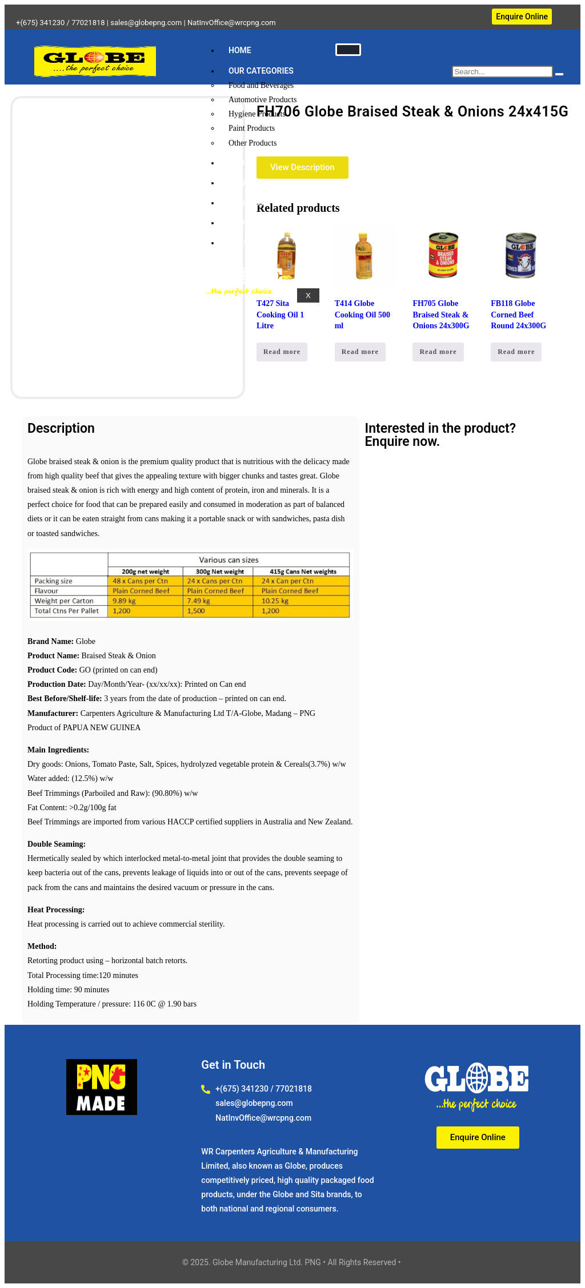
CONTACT (247, 202)
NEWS (240, 182)
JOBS (239, 242)
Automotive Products (262, 99)
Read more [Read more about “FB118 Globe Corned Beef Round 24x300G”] (516, 352)
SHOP (239, 162)
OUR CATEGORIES (261, 70)
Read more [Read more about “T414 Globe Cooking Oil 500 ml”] (360, 352)
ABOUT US (248, 222)
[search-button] (559, 74)
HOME (240, 50)
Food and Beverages (261, 85)
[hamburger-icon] (348, 49)
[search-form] (502, 72)
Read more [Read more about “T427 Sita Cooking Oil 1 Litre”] (281, 352)
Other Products (253, 143)
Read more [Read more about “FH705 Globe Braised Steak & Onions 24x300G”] (437, 352)
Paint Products (252, 128)
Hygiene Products (257, 114)
